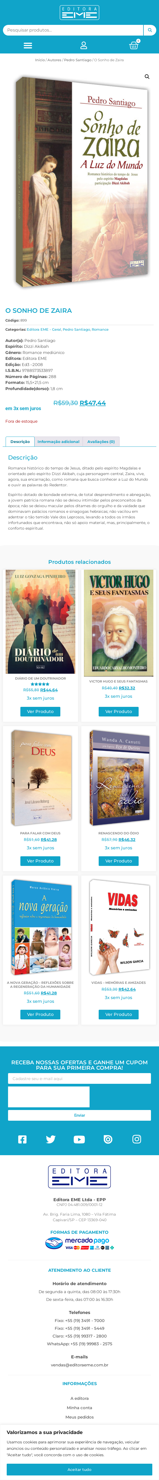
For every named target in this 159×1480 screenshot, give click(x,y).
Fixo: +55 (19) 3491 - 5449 (79, 1328)
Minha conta (79, 1407)
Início (40, 60)
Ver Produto (40, 711)
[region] (79, 1452)
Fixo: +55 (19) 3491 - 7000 (80, 1320)
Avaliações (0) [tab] (101, 441)
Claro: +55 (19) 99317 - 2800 (80, 1336)
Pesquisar (149, 30)
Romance (100, 329)
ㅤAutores (54, 60)
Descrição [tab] (20, 441)
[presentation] (49, 1096)
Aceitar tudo (79, 1469)
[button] (28, 45)
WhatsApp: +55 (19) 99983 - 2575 (79, 1343)
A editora (80, 1398)
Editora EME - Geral (44, 329)
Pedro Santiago (77, 60)
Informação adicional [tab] (58, 441)
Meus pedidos (79, 1417)
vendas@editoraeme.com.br (79, 1364)
